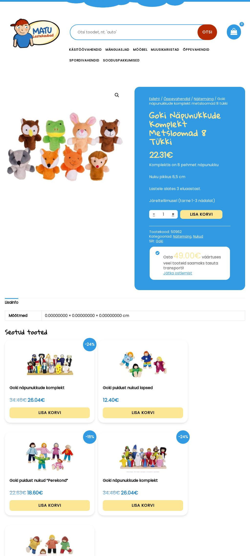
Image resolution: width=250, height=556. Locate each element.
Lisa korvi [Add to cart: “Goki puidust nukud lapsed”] (76, 422)
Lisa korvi (201, 214)
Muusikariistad (165, 49)
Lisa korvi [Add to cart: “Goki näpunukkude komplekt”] (27, 433)
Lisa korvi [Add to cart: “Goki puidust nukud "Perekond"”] (124, 422)
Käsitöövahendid (85, 49)
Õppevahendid (196, 49)
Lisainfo (12, 302)
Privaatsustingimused (221, 509)
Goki (159, 240)
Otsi (207, 32)
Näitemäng (204, 98)
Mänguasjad (117, 49)
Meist (159, 515)
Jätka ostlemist (178, 273)
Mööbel (140, 49)
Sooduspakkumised (121, 60)
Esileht (154, 98)
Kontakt (161, 504)
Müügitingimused (219, 525)
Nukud (200, 236)
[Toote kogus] (163, 214)
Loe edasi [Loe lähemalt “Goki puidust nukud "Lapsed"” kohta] (223, 422)
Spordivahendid (84, 60)
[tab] (12, 302)
